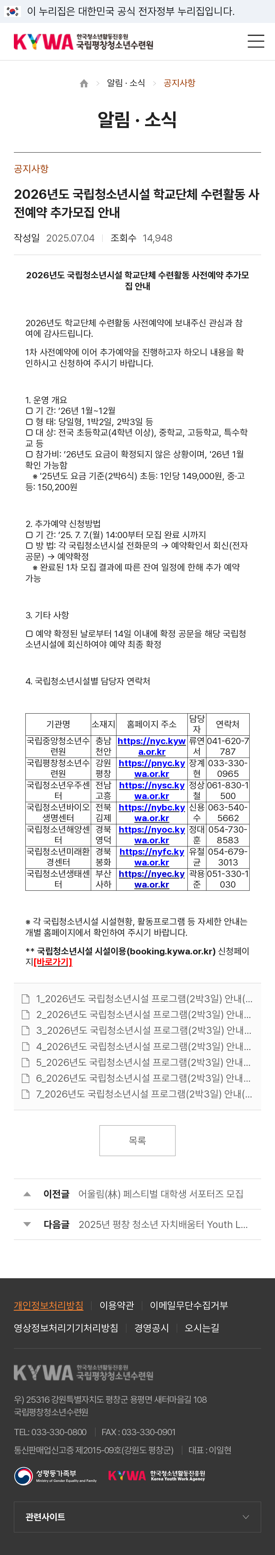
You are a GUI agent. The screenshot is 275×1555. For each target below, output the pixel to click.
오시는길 (202, 1328)
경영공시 (151, 1328)
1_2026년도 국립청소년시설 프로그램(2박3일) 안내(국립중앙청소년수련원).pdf (145, 999)
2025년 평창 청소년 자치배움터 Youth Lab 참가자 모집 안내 (165, 1225)
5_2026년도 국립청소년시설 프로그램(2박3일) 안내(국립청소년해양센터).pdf (145, 1063)
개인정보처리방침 (49, 1306)
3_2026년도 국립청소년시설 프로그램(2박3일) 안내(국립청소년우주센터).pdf (145, 1030)
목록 (137, 1141)
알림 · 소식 (126, 83)
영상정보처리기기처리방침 (66, 1328)
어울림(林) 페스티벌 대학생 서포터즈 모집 (161, 1194)
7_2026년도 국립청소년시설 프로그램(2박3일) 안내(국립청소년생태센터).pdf (145, 1094)
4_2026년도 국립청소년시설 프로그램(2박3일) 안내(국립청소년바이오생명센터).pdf (145, 1047)
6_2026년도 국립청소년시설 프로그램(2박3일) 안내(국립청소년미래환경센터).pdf (145, 1078)
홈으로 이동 (84, 83)
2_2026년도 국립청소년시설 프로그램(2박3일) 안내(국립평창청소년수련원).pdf (145, 1015)
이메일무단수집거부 (189, 1306)
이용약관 (116, 1306)
